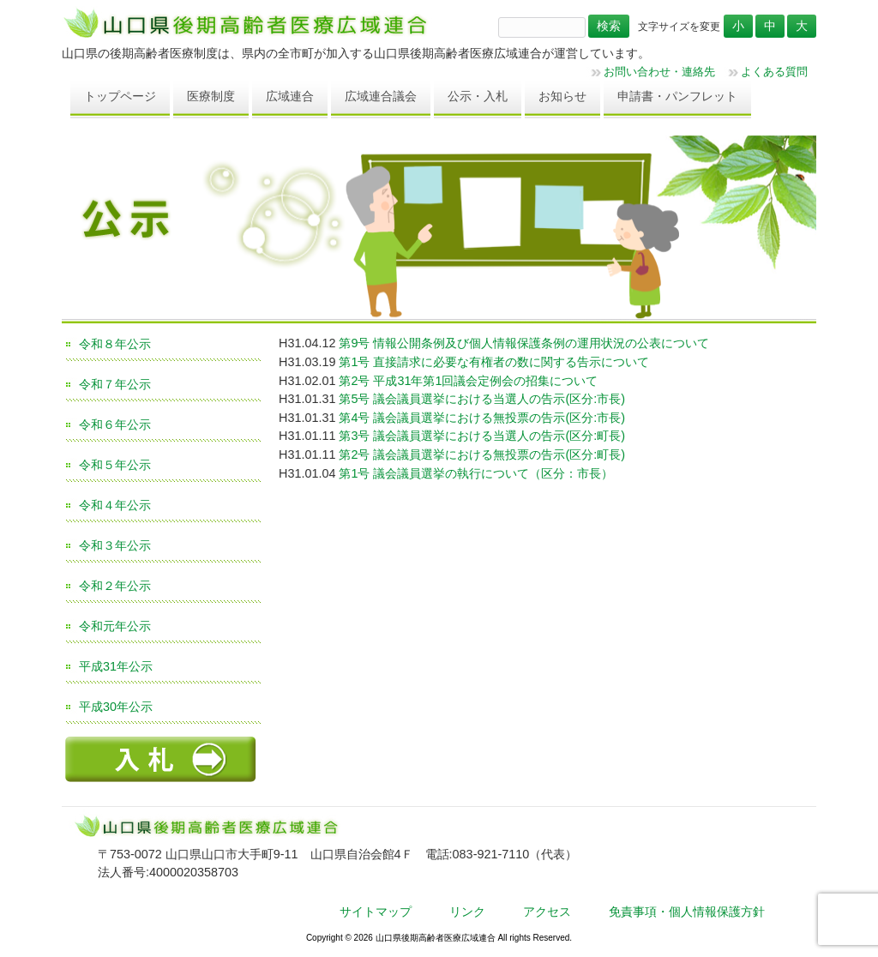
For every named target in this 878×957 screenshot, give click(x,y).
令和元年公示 (115, 626)
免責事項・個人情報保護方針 (687, 911)
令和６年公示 (115, 424)
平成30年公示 (116, 706)
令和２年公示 (115, 586)
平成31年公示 (116, 666)
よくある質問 (774, 71)
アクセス (547, 911)
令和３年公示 (115, 545)
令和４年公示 (115, 505)
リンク (467, 911)
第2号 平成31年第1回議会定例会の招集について (468, 381)
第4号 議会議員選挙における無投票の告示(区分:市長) (482, 417)
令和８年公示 (115, 344)
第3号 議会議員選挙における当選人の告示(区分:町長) (482, 435)
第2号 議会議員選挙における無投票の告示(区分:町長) (482, 454)
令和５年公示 (115, 465)
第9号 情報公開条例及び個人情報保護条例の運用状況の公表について (524, 343)
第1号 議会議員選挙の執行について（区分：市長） (476, 473)
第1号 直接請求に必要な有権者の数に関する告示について (494, 362)
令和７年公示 (115, 384)
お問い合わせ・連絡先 (659, 71)
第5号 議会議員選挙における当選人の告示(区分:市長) (482, 399)
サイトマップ (376, 911)
